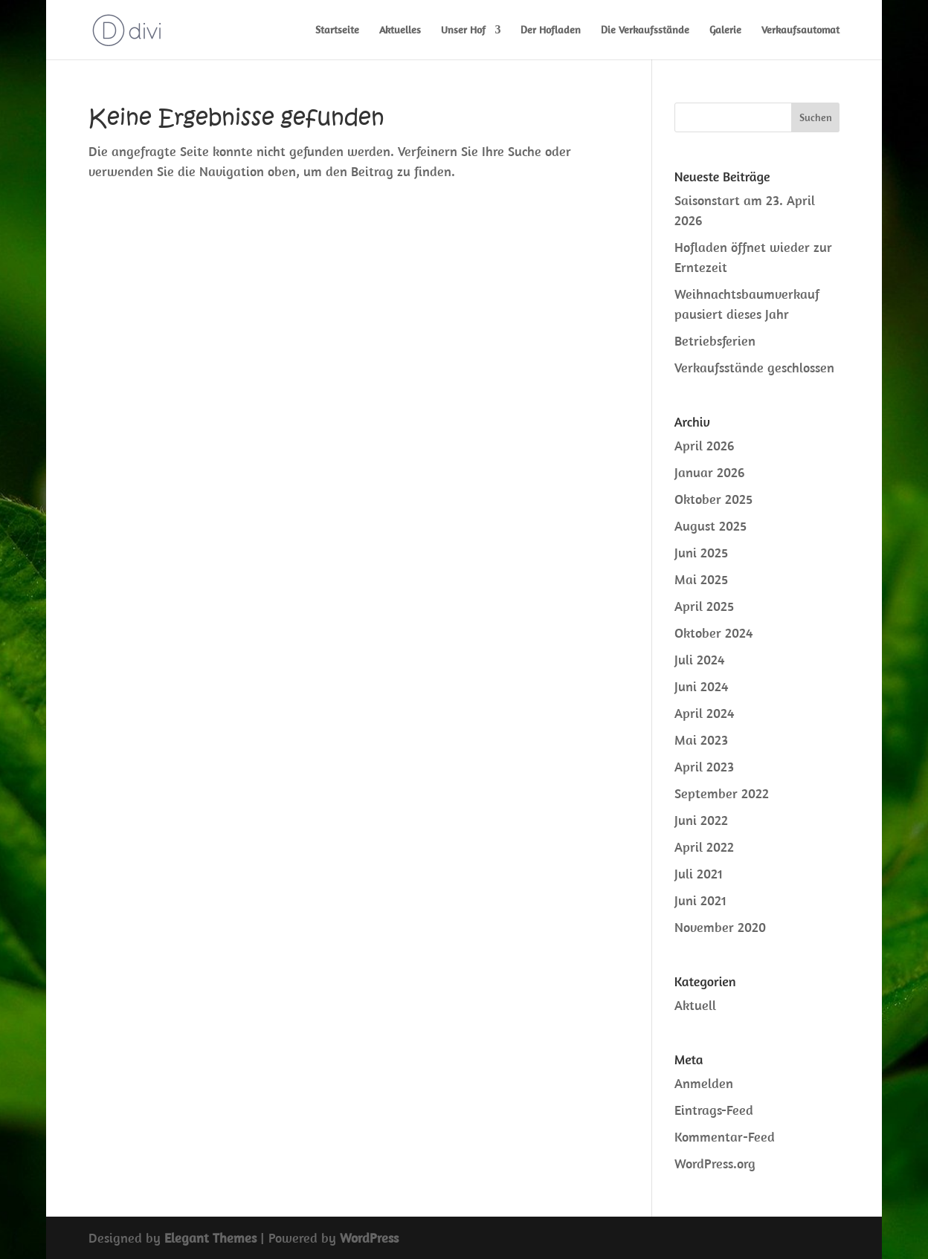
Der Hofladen (551, 30)
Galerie (725, 30)
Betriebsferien (714, 340)
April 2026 (704, 445)
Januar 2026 (709, 472)
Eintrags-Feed (713, 1110)
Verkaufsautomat (800, 30)
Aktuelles (400, 30)
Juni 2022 (701, 820)
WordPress (369, 1237)
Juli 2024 (699, 659)
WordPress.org (714, 1163)
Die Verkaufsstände (645, 30)
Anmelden (703, 1083)
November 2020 (720, 927)
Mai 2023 (701, 739)
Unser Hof (463, 30)
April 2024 (704, 713)
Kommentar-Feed (724, 1136)
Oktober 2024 (713, 632)
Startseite (337, 30)
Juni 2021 (700, 900)
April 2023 (704, 766)
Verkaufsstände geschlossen (754, 367)
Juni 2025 (701, 552)
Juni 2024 (701, 686)
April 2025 (704, 606)
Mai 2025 (701, 579)
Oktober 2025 (713, 499)
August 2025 (710, 525)
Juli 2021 (698, 873)
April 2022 (704, 846)
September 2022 (721, 793)
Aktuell (695, 1005)
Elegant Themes (210, 1237)
